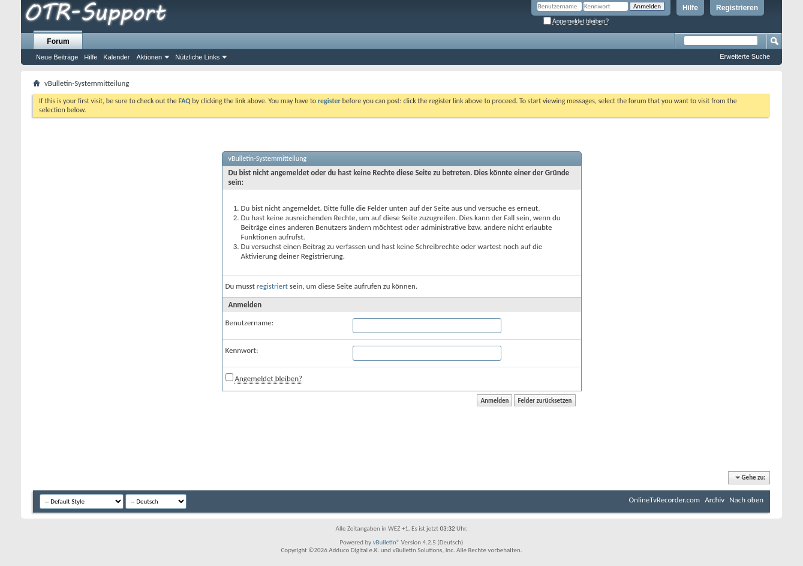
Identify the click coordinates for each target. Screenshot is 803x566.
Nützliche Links (197, 57)
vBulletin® (386, 542)
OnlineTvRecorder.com (664, 499)
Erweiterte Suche (745, 56)
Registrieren (737, 8)
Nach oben (746, 499)
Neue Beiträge (57, 57)
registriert (272, 286)
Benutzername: (249, 322)
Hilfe (690, 8)
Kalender (116, 57)
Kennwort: (241, 350)
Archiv (714, 499)
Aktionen (149, 57)
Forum (58, 41)
